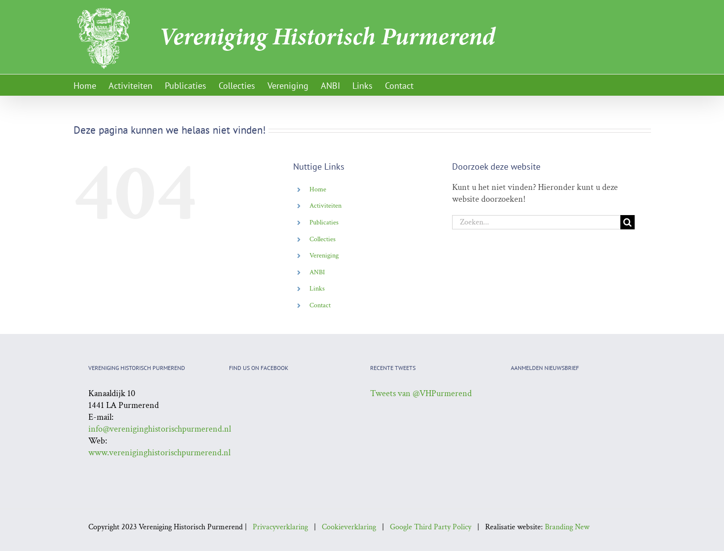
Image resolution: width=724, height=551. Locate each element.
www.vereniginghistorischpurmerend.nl (159, 452)
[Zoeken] (627, 222)
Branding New (567, 527)
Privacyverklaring (280, 527)
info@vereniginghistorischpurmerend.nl (159, 429)
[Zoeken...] (536, 222)
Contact (320, 305)
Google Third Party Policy (430, 527)
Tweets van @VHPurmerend (421, 393)
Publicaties (324, 222)
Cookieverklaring (349, 527)
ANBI (317, 272)
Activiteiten (325, 205)
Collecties (322, 239)
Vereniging (324, 255)
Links (317, 288)
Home (317, 189)
